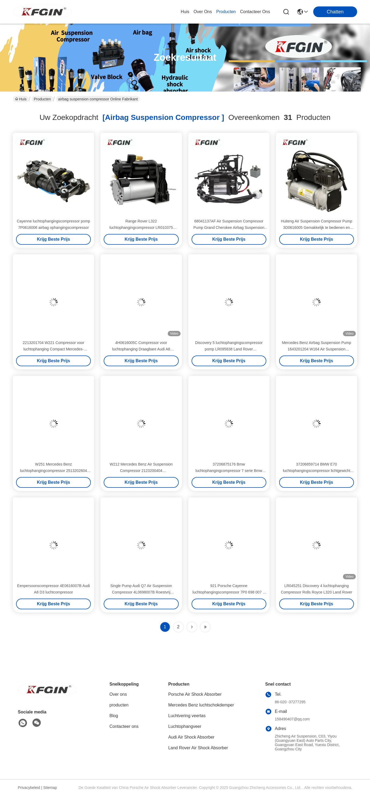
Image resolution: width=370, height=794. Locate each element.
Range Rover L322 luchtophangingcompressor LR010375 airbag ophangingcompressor (141, 227)
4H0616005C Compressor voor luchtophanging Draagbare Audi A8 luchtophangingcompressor (141, 349)
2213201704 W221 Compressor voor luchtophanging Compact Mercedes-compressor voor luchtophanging (53, 349)
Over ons (118, 694)
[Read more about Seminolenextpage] (192, 627)
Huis (185, 11)
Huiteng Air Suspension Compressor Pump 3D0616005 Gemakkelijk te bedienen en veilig (316, 227)
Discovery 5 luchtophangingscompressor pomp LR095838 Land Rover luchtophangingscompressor (229, 349)
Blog (114, 715)
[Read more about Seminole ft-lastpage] (205, 627)
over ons (203, 11)
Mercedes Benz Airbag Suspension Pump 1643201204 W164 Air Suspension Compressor (316, 349)
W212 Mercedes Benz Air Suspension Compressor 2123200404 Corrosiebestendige (141, 470)
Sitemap (50, 787)
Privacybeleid (29, 787)
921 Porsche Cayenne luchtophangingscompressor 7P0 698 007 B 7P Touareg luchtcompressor (228, 592)
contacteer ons (255, 11)
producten (226, 11)
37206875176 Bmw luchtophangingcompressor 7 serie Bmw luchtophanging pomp (229, 470)
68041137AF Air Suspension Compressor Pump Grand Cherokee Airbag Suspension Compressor (228, 227)
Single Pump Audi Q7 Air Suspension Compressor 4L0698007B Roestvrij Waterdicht (141, 592)
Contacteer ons (124, 726)
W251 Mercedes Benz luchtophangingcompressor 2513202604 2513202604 (53, 470)
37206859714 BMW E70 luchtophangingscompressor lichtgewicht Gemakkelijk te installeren (316, 470)
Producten (42, 99)
